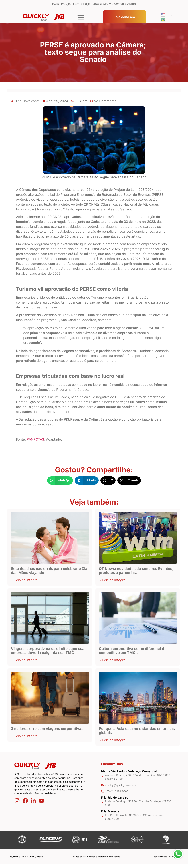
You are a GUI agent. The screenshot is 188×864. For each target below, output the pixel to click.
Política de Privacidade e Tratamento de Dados (96, 856)
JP (171, 17)
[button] (80, 17)
